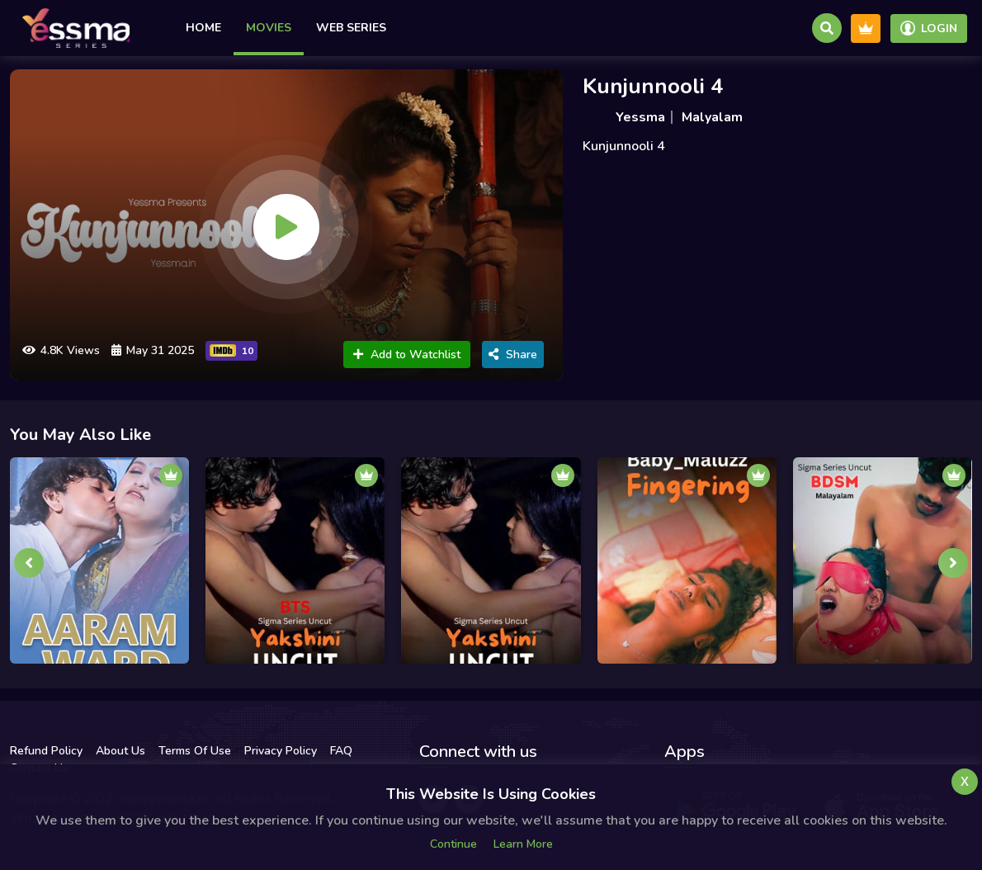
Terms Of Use (194, 751)
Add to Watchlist (406, 354)
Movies (268, 27)
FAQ (341, 751)
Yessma (640, 117)
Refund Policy (46, 751)
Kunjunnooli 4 (653, 86)
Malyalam (712, 117)
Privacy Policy (280, 751)
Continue (453, 844)
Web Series (351, 27)
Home (203, 27)
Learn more (523, 844)
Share (513, 354)
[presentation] (29, 563)
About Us (120, 751)
